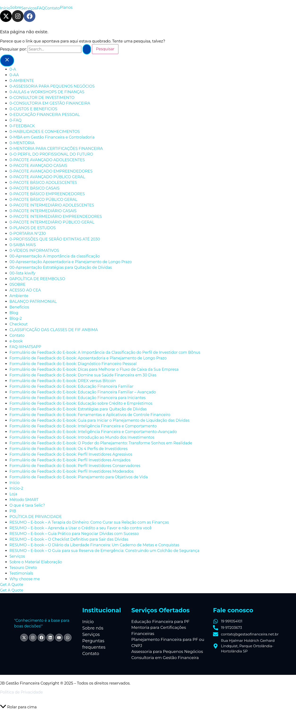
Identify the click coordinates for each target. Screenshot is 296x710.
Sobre (15, 7)
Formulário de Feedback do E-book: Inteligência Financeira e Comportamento (83, 426)
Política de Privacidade (21, 692)
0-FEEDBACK (22, 126)
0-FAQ (15, 120)
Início (5, 8)
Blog (13, 313)
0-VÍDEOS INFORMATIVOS (34, 250)
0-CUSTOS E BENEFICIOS (33, 109)
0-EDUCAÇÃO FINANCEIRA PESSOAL (44, 114)
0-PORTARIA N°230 (27, 233)
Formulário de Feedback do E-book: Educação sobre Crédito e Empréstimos (80, 403)
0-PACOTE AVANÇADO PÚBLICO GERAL (47, 177)
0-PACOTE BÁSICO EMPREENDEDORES (47, 194)
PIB (12, 511)
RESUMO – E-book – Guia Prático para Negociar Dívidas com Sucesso (74, 533)
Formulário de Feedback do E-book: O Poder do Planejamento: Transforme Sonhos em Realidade (100, 443)
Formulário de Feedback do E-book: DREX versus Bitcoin (62, 380)
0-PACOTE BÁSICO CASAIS (34, 188)
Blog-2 (15, 318)
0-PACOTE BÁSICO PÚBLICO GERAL (43, 199)
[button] (148, 585)
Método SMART (23, 499)
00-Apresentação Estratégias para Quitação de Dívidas (60, 267)
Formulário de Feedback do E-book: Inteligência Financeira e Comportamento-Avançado (93, 431)
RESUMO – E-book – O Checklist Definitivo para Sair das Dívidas (68, 539)
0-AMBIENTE (21, 80)
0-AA (14, 75)
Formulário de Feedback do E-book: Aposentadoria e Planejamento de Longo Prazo (88, 358)
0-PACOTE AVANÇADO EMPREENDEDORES (50, 171)
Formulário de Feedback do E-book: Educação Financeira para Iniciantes (77, 397)
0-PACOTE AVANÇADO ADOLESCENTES (47, 160)
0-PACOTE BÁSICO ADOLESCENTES (43, 182)
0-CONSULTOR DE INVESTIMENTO (42, 97)
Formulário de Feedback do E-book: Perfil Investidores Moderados (71, 471)
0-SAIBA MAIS (22, 245)
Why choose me (24, 579)
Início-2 (16, 488)
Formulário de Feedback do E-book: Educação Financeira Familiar (71, 386)
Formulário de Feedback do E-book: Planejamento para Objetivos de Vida (78, 477)
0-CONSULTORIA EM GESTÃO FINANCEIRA (49, 103)
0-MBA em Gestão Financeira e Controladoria (52, 137)
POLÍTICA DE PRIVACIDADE (36, 516)
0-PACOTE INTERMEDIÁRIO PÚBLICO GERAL (51, 222)
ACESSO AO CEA (25, 290)
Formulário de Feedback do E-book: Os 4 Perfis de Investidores (68, 448)
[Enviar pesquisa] (87, 49)
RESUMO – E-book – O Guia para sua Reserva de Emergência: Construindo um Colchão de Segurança (104, 550)
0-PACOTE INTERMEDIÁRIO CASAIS (42, 211)
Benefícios (19, 307)
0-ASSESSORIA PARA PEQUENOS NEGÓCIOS (52, 86)
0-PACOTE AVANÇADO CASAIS (38, 165)
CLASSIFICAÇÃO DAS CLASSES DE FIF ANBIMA (53, 330)
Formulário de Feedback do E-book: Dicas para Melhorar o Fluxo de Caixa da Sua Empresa (94, 369)
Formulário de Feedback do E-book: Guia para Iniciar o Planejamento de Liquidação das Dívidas (99, 420)
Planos (66, 7)
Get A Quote (11, 590)
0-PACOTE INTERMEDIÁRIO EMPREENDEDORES (55, 216)
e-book (16, 341)
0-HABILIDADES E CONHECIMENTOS (44, 131)
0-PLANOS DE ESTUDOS (32, 228)
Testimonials (21, 573)
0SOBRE (17, 284)
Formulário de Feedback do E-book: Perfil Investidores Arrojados (69, 460)
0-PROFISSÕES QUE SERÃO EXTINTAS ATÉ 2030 (54, 239)
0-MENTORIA (21, 143)
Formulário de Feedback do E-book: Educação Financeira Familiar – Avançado (82, 392)
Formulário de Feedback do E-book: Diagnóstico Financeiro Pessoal (73, 363)
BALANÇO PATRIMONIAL (33, 301)
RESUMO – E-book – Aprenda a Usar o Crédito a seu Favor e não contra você (80, 528)
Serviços (29, 8)
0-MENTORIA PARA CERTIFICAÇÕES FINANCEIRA (56, 148)
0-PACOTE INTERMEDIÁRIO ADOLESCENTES (51, 205)
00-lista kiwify (22, 273)
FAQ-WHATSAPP (25, 346)
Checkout (18, 324)
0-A (12, 69)
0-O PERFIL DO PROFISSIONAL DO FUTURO (51, 154)
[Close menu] (7, 61)
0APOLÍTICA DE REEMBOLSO (37, 279)
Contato (52, 8)
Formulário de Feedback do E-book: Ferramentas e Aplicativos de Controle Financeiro (89, 414)
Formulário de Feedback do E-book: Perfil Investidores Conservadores (74, 465)
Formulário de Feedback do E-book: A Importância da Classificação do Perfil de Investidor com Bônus (104, 352)
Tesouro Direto (23, 567)
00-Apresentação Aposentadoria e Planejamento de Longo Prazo (70, 262)
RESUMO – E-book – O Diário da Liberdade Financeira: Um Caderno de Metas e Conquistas (94, 545)
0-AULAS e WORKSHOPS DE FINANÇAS (46, 92)
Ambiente (18, 296)
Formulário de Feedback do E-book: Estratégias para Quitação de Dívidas (78, 409)
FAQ (41, 8)
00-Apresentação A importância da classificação (54, 256)
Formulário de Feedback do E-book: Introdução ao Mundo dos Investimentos (81, 437)
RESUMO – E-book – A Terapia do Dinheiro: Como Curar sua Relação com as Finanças (89, 522)
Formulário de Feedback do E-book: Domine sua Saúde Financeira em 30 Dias (82, 375)
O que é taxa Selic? (27, 505)
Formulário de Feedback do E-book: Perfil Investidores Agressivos (70, 454)
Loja (13, 494)
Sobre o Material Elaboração (35, 562)
